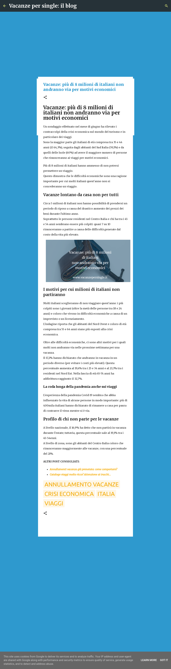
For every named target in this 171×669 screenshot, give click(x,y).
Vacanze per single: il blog (43, 6)
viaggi (54, 503)
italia (106, 493)
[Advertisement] (85, 564)
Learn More (149, 660)
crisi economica (69, 493)
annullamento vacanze (82, 484)
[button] (45, 97)
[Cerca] (166, 6)
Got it (164, 660)
